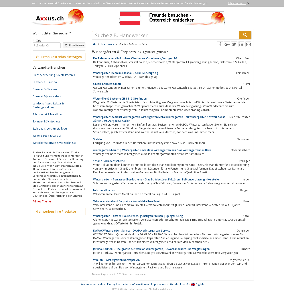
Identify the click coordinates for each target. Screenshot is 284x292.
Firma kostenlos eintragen (59, 57)
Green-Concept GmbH (107, 84)
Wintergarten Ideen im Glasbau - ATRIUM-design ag (125, 73)
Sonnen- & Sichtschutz (46, 121)
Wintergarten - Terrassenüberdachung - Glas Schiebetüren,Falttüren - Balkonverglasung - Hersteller (156, 179)
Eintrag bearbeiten (118, 284)
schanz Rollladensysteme (109, 161)
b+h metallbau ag (104, 190)
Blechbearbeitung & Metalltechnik (54, 75)
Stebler (97, 139)
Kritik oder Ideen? (177, 284)
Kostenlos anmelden (93, 284)
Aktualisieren (74, 45)
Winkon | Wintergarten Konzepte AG (116, 260)
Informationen (140, 284)
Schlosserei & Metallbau (48, 114)
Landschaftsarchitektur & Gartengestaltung (48, 105)
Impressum (158, 284)
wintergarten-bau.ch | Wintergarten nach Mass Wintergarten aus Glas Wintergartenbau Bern (152, 150)
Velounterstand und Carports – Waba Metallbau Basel (126, 201)
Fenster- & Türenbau (45, 82)
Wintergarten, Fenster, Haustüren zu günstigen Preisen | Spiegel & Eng (138, 216)
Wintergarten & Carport (47, 136)
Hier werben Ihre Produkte (56, 211)
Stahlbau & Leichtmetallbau (50, 128)
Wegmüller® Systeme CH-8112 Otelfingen (120, 98)
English (197, 284)
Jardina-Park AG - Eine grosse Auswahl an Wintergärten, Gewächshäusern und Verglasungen (151, 249)
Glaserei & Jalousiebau (47, 96)
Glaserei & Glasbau (45, 89)
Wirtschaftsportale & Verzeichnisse (54, 143)
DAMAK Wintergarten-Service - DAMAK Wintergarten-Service (131, 230)
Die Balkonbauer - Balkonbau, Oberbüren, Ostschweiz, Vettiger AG (135, 58)
